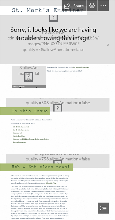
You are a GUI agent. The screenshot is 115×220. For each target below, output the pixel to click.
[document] (57, 110)
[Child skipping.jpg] (57, 103)
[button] (74, 5)
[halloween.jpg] (28, 77)
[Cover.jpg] (57, 32)
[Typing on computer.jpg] (57, 159)
